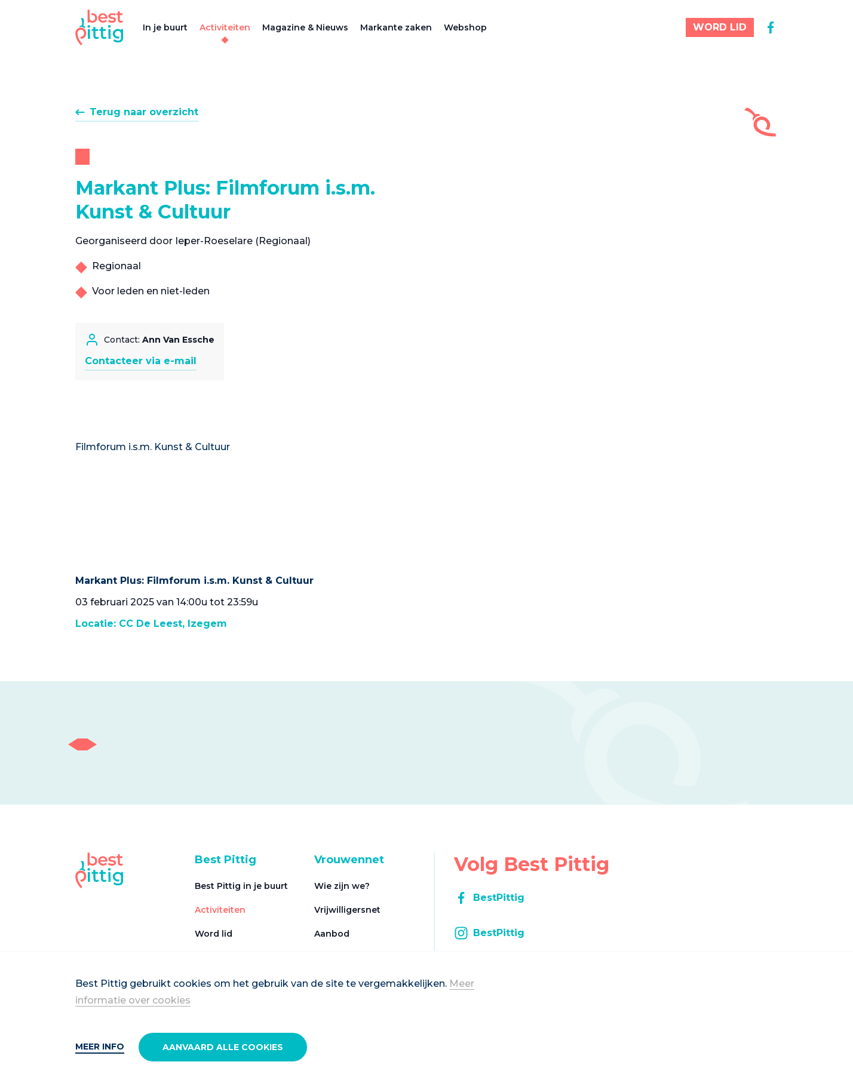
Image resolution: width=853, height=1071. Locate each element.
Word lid (213, 933)
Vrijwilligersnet (347, 909)
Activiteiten (225, 27)
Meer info (99, 1046)
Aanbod (331, 933)
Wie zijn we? (342, 886)
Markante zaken (396, 27)
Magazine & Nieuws (305, 27)
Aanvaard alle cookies (222, 1047)
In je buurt (165, 27)
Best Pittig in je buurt (241, 886)
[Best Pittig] (99, 27)
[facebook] (770, 27)
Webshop (465, 27)
